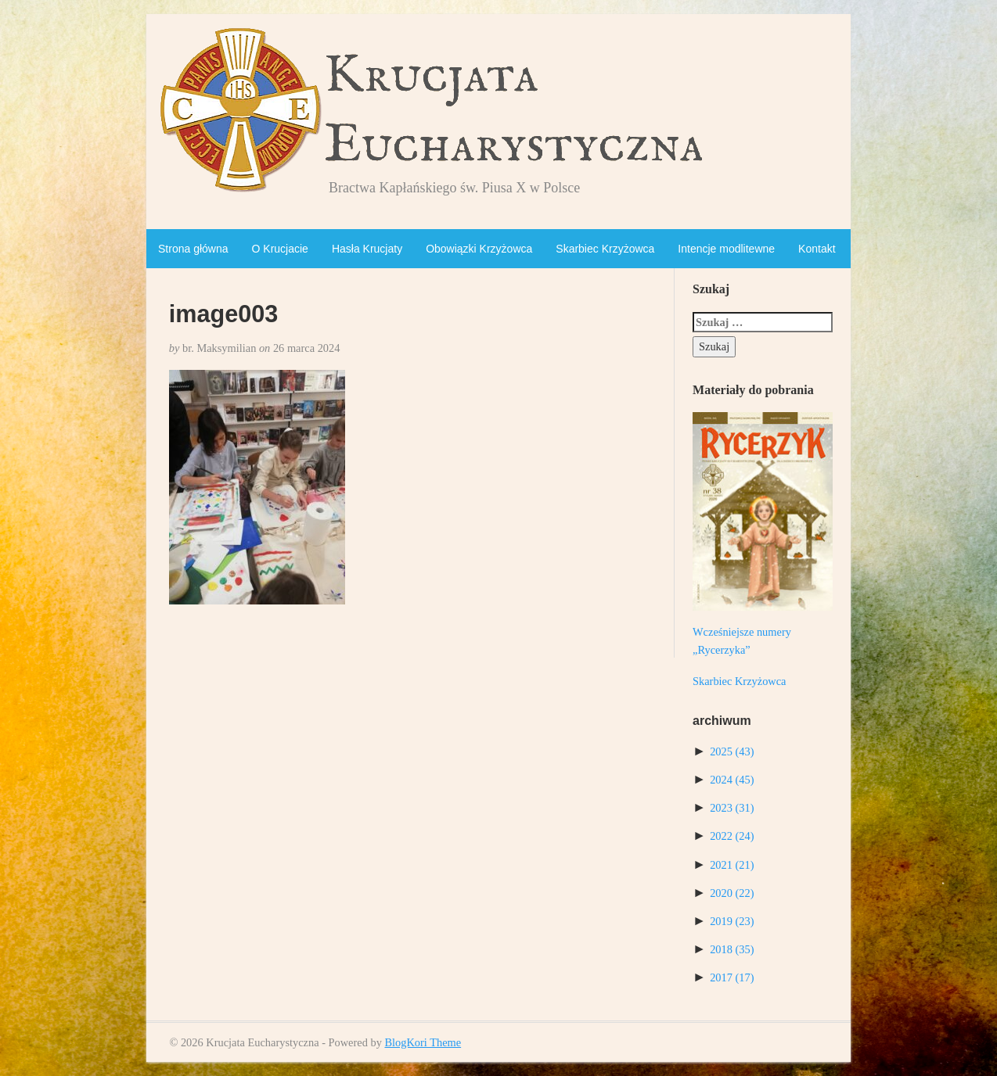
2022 (732, 836)
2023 (732, 808)
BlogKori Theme (422, 1042)
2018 (732, 949)
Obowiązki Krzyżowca (479, 248)
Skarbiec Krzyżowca (605, 248)
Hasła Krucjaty (367, 248)
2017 (732, 977)
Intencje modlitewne (726, 248)
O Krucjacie (280, 248)
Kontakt (816, 248)
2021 (732, 865)
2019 (732, 921)
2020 (732, 893)
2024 (732, 779)
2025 (732, 751)
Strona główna (193, 248)
